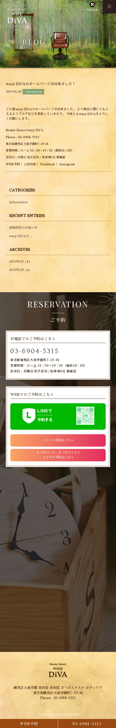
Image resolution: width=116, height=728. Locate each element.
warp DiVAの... (20, 236)
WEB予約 (92, 10)
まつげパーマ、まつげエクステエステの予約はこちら (58, 455)
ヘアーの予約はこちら (58, 440)
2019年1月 (16, 269)
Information (18, 202)
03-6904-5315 (34, 351)
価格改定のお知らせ (23, 227)
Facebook (47, 164)
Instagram (67, 164)
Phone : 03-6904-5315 (22, 137)
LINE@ (30, 164)
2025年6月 (16, 261)
